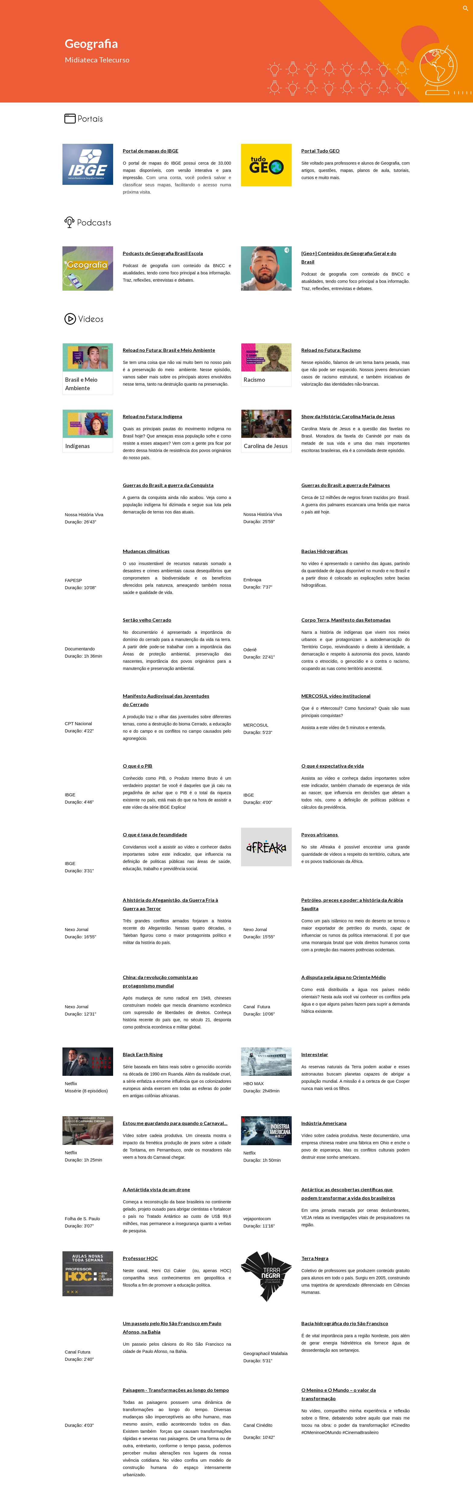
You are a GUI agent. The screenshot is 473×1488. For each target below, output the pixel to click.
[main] (162, 42)
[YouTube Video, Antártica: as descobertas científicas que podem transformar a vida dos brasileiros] (266, 1197)
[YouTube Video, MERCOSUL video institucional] (266, 703)
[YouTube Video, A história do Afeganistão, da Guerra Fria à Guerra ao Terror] (87, 907)
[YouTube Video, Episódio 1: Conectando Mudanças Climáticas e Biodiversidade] (87, 558)
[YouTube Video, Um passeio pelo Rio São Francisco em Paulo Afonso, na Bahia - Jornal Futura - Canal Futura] (87, 1330)
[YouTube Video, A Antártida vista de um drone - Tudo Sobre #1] (87, 1197)
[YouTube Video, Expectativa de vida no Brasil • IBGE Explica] (266, 773)
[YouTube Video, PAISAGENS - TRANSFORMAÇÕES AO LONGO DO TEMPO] (87, 1400)
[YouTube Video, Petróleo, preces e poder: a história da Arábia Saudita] (266, 907)
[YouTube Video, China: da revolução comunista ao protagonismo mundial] (87, 984)
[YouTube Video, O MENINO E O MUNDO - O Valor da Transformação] (266, 1400)
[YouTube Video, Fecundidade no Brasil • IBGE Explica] (87, 842)
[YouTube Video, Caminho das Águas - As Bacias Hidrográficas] (266, 558)
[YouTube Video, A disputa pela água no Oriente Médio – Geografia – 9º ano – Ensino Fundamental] (266, 984)
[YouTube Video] (266, 627)
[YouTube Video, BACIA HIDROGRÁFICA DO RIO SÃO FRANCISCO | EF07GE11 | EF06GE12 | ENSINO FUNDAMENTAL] (266, 1331)
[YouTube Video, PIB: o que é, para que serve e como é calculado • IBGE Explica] (87, 773)
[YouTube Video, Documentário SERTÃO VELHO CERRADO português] (87, 627)
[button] (466, 8)
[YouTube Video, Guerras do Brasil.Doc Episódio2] (266, 492)
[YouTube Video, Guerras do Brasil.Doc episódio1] (87, 492)
